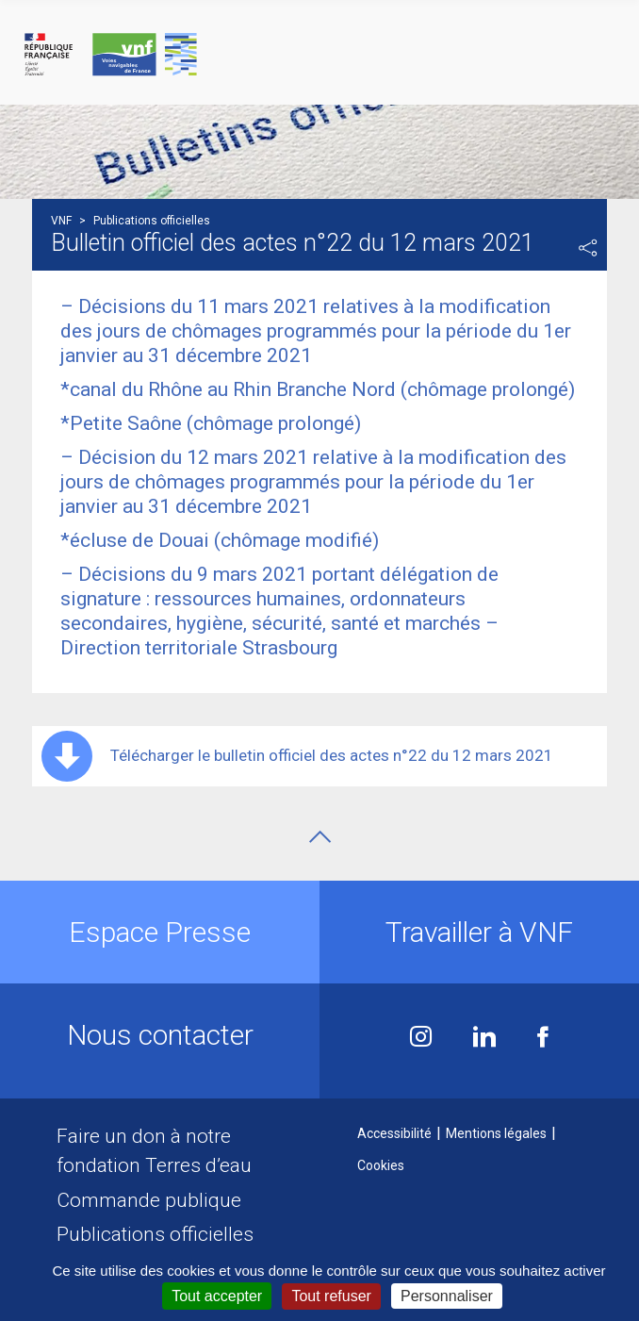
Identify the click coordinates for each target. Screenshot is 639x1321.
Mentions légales (496, 1133)
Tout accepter (217, 1296)
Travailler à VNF (479, 932)
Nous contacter (160, 1034)
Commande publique (149, 1200)
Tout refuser (330, 1296)
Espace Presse (160, 932)
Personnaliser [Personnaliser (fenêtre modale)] (447, 1296)
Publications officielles (155, 1234)
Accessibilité (394, 1133)
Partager (588, 248)
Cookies (380, 1165)
